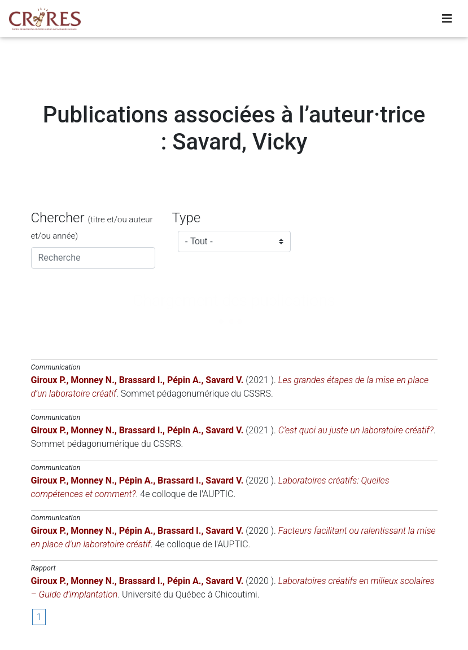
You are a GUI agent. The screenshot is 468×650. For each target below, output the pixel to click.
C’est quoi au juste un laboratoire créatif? (356, 430)
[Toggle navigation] (447, 21)
